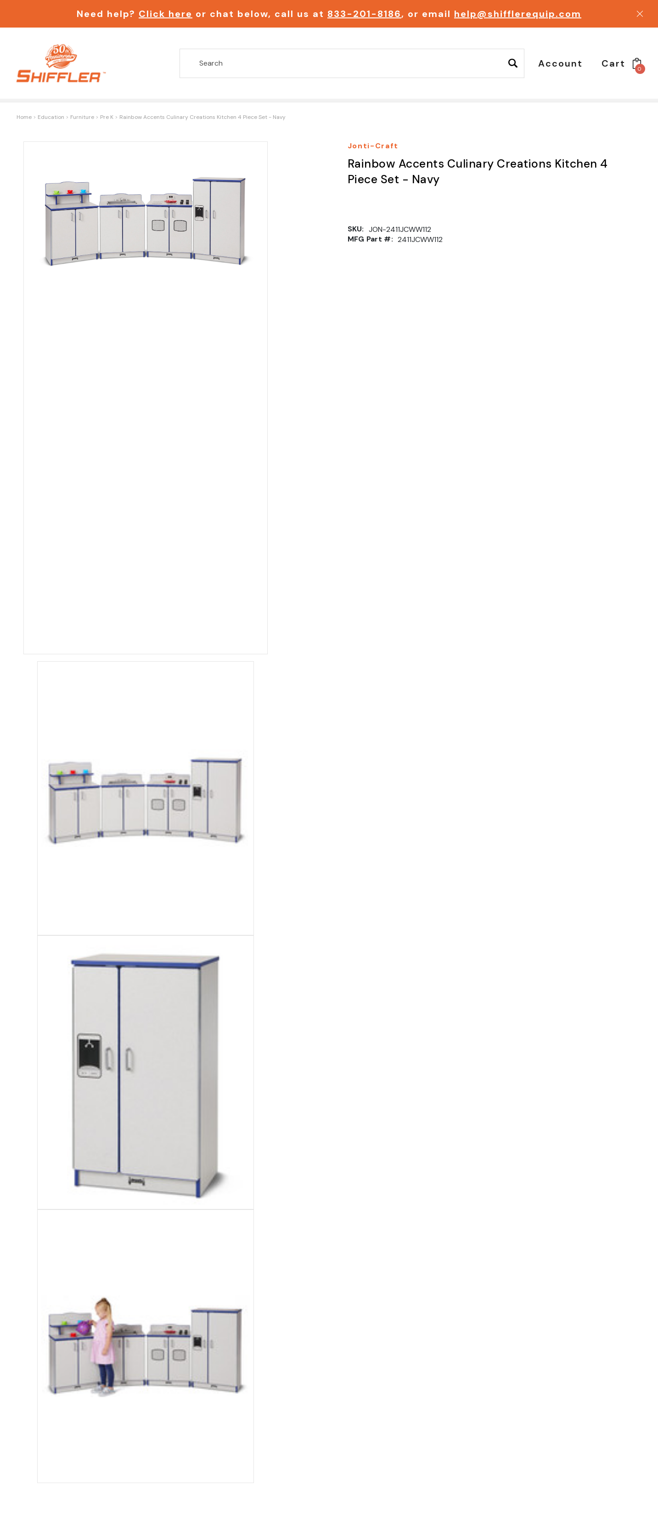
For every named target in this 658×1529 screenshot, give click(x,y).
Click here (165, 14)
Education (51, 117)
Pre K (106, 117)
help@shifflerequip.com (517, 14)
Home (24, 117)
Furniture (82, 117)
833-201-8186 (364, 14)
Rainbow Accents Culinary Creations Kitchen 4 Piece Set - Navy (202, 117)
